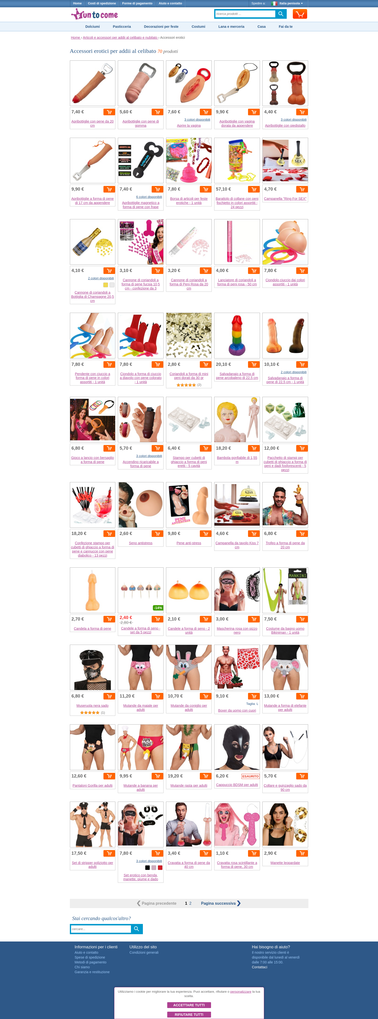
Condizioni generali (143, 952)
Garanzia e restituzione (92, 972)
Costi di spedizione (102, 3)
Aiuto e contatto (170, 3)
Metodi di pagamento (91, 962)
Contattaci (259, 967)
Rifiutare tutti (189, 1015)
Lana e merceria (231, 27)
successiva (221, 903)
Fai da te (286, 27)
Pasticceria (122, 27)
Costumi (198, 27)
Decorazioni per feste (161, 27)
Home (77, 3)
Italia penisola (287, 3)
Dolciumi (92, 27)
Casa (262, 27)
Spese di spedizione (90, 957)
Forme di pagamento (137, 3)
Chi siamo (82, 967)
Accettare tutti (189, 1005)
